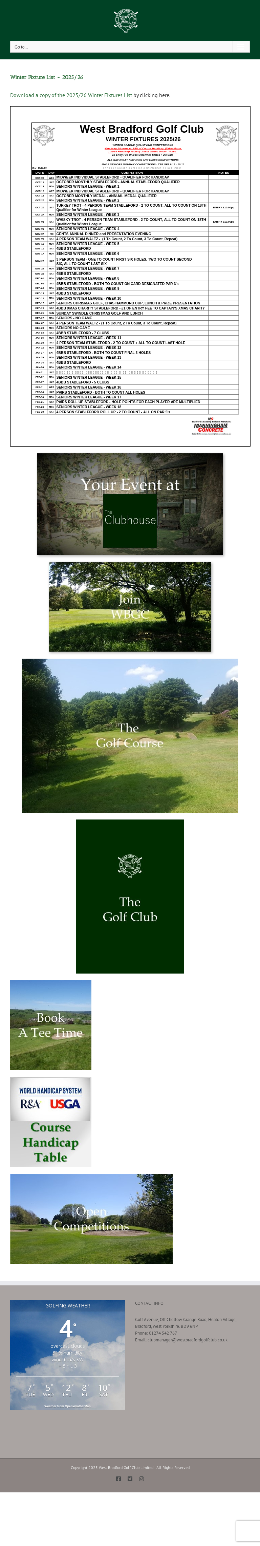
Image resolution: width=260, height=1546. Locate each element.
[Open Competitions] (91, 1176)
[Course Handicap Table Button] (50, 1079)
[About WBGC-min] (130, 822)
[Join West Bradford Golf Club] (130, 564)
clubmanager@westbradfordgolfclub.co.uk (188, 1340)
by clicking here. (151, 95)
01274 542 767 (163, 1333)
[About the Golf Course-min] (130, 661)
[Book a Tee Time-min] (50, 982)
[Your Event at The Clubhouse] (130, 455)
